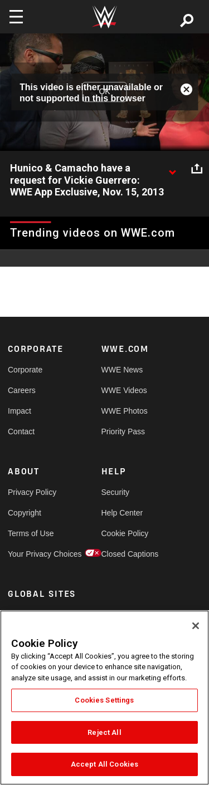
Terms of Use (31, 533)
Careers (22, 390)
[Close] (195, 626)
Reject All (104, 732)
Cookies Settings (104, 700)
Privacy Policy (31, 492)
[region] (104, 697)
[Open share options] (196, 168)
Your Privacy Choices (31, 554)
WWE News (122, 369)
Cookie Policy (124, 533)
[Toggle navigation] (16, 16)
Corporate (25, 369)
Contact (21, 431)
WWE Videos (124, 390)
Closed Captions (124, 554)
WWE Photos (124, 410)
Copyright (24, 512)
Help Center (122, 512)
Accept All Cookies (104, 764)
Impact (19, 410)
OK (104, 91)
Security (115, 492)
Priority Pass (123, 431)
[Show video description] (172, 168)
